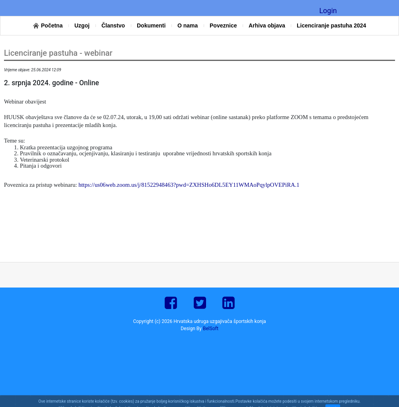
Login (328, 10)
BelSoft (210, 328)
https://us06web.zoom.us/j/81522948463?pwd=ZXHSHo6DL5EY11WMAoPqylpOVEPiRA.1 (188, 185)
